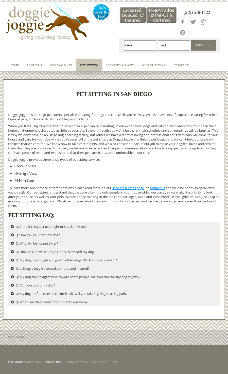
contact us (157, 188)
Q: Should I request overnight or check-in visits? (51, 226)
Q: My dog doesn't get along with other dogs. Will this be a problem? (66, 260)
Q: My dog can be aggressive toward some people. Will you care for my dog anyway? (78, 277)
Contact (181, 65)
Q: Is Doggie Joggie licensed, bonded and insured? (52, 268)
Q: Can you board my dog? (35, 285)
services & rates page (128, 188)
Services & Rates (120, 65)
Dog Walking (61, 65)
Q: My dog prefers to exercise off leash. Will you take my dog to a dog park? (71, 293)
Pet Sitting (89, 65)
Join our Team (154, 65)
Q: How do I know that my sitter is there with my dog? (55, 251)
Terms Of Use (99, 362)
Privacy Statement (76, 362)
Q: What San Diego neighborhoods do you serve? (52, 302)
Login (114, 362)
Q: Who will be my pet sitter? (37, 243)
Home (14, 65)
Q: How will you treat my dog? (38, 235)
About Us (34, 65)
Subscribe (203, 45)
